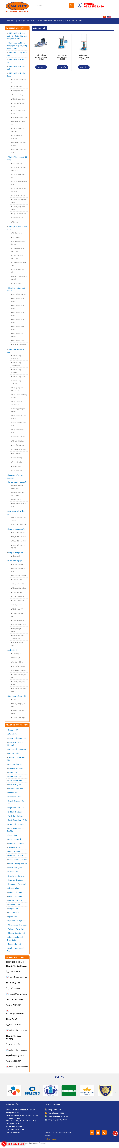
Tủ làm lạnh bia (17, 218)
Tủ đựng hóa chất (17, 584)
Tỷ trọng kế (15, 556)
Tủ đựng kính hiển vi (18, 588)
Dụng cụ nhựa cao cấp (16, 529)
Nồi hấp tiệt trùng (17, 441)
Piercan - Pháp (13, 888)
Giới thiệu (21, 21)
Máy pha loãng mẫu (18, 95)
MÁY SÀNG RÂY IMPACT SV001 (84, 57)
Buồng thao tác (17, 91)
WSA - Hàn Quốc (14, 785)
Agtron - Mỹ (12, 917)
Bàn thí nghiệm (17, 564)
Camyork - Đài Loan (15, 880)
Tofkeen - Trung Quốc (16, 929)
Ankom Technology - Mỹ (17, 738)
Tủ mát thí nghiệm (18, 437)
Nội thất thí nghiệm (44, 21)
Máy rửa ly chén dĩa (18, 213)
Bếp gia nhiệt (16, 453)
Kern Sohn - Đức (14, 797)
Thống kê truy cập (52, 1104)
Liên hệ (81, 21)
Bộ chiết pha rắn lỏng (19, 117)
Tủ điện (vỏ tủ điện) (18, 718)
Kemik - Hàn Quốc (15, 868)
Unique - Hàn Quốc (15, 892)
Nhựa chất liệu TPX (18, 541)
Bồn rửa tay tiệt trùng (18, 670)
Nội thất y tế (12, 650)
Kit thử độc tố (16, 499)
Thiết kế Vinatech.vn (51, 1139)
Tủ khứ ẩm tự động (18, 99)
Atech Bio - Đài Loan (15, 816)
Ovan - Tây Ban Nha (15, 824)
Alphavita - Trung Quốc (16, 921)
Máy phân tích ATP (18, 195)
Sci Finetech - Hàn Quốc (17, 749)
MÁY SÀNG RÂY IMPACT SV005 (62, 57)
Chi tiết (41, 67)
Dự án (74, 21)
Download (58, 21)
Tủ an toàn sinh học (18, 596)
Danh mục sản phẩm (15, 28)
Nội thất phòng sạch (18, 624)
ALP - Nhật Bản (13, 913)
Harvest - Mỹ (13, 872)
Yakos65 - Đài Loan (15, 789)
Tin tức (67, 21)
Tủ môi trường (16, 458)
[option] (14, 1091)
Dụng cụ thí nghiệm (15, 553)
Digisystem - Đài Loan (16, 808)
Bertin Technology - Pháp (17, 820)
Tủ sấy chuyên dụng (18, 449)
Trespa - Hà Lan (14, 847)
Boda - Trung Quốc (15, 896)
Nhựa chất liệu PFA (18, 532)
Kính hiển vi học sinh (18, 294)
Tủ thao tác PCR (17, 601)
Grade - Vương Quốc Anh (17, 860)
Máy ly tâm (15, 237)
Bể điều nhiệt (16, 466)
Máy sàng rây (16, 163)
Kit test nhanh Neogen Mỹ (17, 482)
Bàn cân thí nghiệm (18, 575)
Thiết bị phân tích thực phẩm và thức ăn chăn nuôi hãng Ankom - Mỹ (17, 36)
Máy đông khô (16, 470)
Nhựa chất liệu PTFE (18, 537)
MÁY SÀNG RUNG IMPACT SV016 (41, 57)
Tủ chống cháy (16, 592)
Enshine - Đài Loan (15, 900)
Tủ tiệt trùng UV (17, 609)
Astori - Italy (12, 835)
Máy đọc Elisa (16, 86)
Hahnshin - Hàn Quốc (16, 843)
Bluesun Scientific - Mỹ (16, 933)
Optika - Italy (13, 772)
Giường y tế (15, 658)
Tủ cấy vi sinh (16, 233)
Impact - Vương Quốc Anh (17, 864)
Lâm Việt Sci (12, 734)
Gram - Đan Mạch (14, 839)
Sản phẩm (31, 21)
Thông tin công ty (13, 1104)
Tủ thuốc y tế (16, 653)
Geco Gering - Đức (15, 780)
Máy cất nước (16, 462)
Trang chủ (11, 21)
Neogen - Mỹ (13, 730)
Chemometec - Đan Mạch (17, 925)
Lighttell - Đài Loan (15, 812)
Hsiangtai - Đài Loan (15, 855)
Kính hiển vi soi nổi (18, 340)
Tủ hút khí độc (16, 580)
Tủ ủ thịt (14, 222)
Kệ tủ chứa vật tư (17, 620)
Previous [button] (2, 1091)
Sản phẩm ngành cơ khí (17, 696)
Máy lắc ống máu (17, 445)
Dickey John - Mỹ (14, 944)
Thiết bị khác (16, 283)
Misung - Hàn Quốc (15, 768)
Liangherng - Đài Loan (16, 876)
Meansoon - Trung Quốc (17, 884)
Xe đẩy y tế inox (17, 662)
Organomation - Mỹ (15, 764)
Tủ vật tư (14, 699)
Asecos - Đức (13, 793)
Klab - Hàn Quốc (14, 851)
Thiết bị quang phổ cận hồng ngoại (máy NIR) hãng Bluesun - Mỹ (17, 45)
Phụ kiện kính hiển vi (18, 345)
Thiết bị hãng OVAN (18, 376)
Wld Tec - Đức (13, 753)
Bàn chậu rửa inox (18, 666)
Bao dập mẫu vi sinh (18, 524)
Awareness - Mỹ (14, 904)
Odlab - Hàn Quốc (15, 776)
